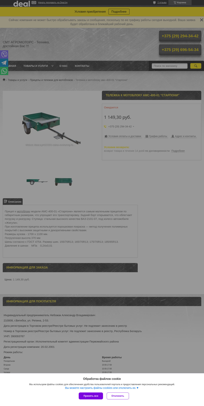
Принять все (90, 395)
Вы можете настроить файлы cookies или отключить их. (100, 387)
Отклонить (117, 395)
